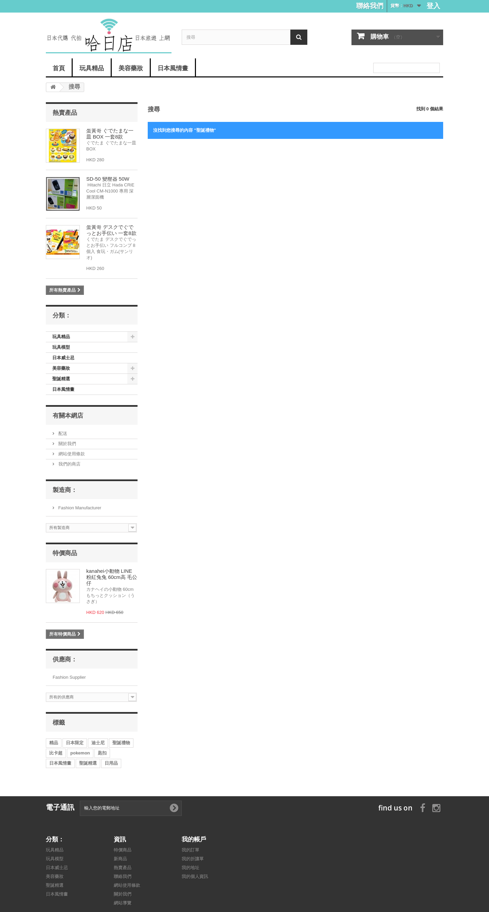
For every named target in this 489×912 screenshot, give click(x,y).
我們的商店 (68, 464)
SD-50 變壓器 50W (107, 179)
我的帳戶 (194, 839)
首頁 (59, 68)
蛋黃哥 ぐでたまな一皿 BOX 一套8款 (109, 134)
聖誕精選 (61, 378)
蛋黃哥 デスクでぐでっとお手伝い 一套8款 (111, 230)
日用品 (111, 763)
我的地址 (190, 867)
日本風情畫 (173, 68)
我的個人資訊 (195, 876)
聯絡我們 (369, 6)
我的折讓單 (193, 858)
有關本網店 (68, 415)
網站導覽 (122, 903)
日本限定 (75, 742)
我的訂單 (190, 850)
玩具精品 (91, 68)
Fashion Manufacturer (79, 507)
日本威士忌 (63, 357)
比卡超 (55, 752)
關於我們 (66, 443)
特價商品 (65, 553)
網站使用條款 (71, 453)
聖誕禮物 (121, 742)
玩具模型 (61, 347)
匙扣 (102, 752)
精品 (53, 742)
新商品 (120, 858)
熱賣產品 (65, 112)
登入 (433, 6)
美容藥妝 (131, 68)
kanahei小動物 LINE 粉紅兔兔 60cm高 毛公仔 (111, 577)
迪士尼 (98, 742)
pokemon (80, 752)
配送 (62, 433)
